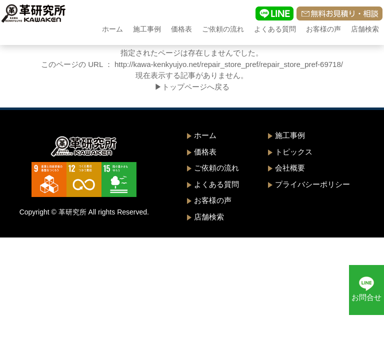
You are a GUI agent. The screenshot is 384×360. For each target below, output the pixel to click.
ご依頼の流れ (223, 29)
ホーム (112, 29)
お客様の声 (323, 29)
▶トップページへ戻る (192, 86)
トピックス (293, 152)
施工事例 (147, 29)
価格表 (181, 29)
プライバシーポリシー (312, 184)
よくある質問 (275, 29)
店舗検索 (365, 29)
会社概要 (290, 168)
